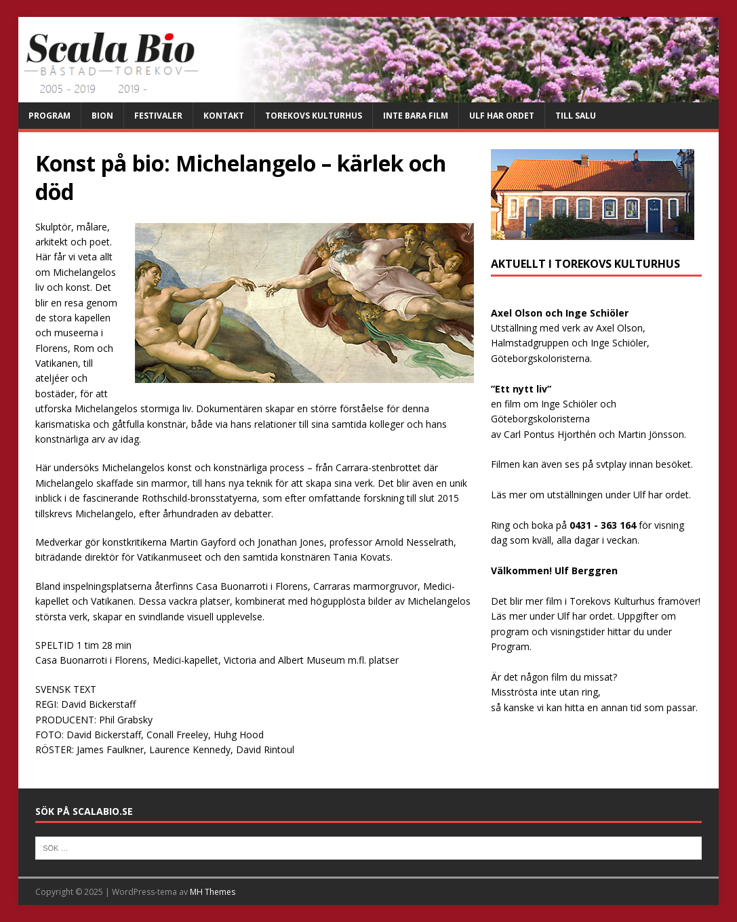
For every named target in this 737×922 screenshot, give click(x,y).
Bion (102, 115)
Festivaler (158, 115)
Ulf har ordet (501, 115)
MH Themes (212, 892)
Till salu (575, 115)
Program (49, 115)
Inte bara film (415, 115)
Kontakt (223, 115)
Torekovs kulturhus (313, 115)
